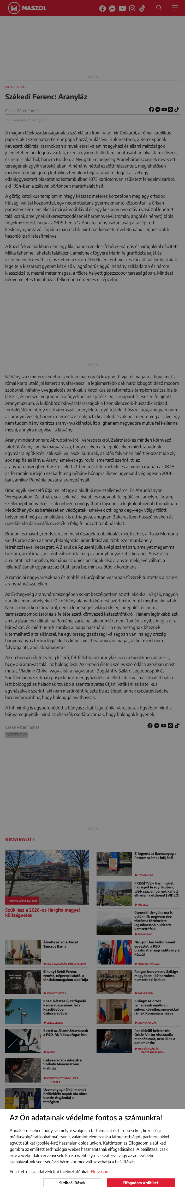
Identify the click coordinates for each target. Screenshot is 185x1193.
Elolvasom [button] (100, 1171)
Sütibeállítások (72, 1182)
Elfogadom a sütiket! (141, 1182)
